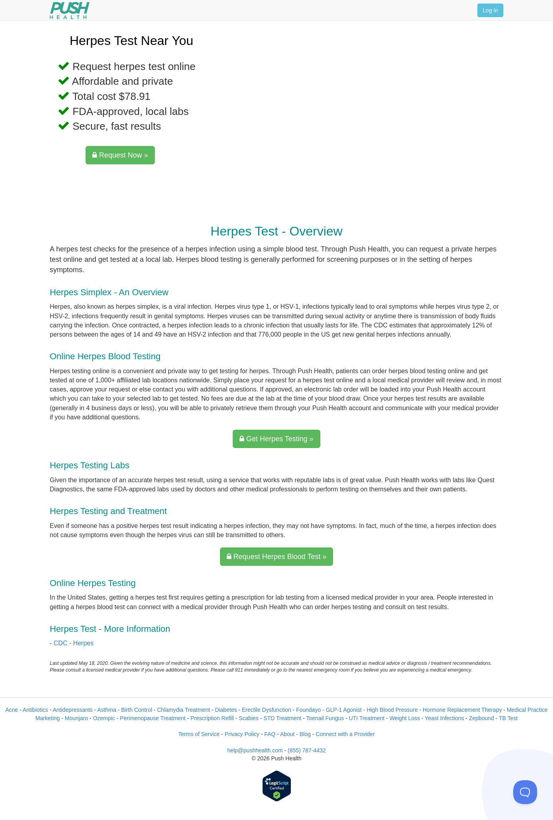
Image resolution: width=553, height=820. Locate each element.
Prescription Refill (212, 718)
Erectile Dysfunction (266, 710)
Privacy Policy (242, 734)
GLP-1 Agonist (344, 710)
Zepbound (481, 718)
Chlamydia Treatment (183, 710)
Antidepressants (72, 710)
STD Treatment (282, 718)
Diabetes (226, 710)
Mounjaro (76, 718)
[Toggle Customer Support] (525, 792)
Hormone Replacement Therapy (462, 710)
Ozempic (104, 718)
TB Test (508, 718)
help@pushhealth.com (255, 750)
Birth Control (136, 710)
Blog (305, 734)
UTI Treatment (366, 718)
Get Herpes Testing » (276, 439)
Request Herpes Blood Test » (277, 557)
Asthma (106, 710)
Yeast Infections (444, 718)
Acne (11, 710)
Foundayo (308, 710)
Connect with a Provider (345, 734)
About (287, 734)
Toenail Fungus (325, 718)
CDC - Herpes (73, 643)
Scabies (249, 718)
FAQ (269, 734)
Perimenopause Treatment (152, 718)
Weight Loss (404, 718)
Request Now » (120, 155)
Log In (490, 10)
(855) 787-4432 (307, 750)
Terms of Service (199, 734)
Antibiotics (35, 710)
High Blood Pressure (392, 710)
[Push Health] (70, 10)
